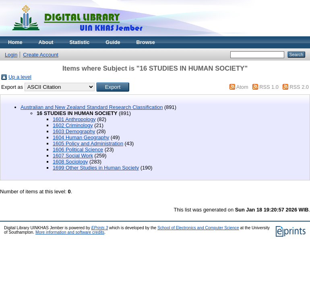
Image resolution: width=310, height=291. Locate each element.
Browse (145, 42)
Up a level (19, 77)
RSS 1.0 (269, 87)
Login (11, 55)
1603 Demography (74, 131)
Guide (112, 42)
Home (15, 42)
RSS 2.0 (299, 87)
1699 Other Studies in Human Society (96, 168)
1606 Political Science (78, 150)
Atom (242, 87)
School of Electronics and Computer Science (198, 228)
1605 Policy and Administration (88, 143)
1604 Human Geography (81, 137)
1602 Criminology (73, 125)
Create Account (40, 55)
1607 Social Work (73, 156)
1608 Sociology (70, 162)
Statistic (80, 42)
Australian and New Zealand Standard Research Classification (92, 107)
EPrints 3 (99, 228)
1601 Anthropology (74, 119)
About (46, 42)
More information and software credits (69, 232)
